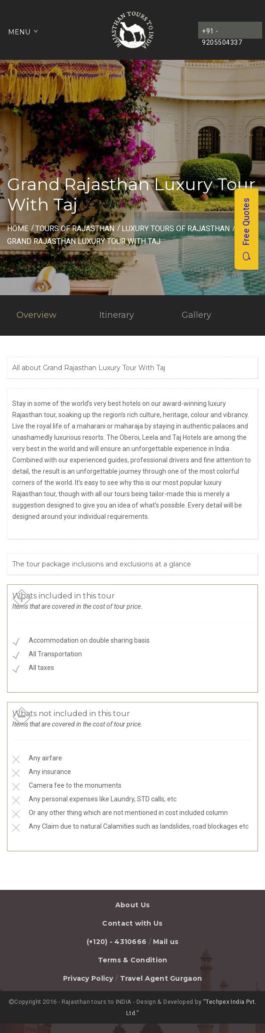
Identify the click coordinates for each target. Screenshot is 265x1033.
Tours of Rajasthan (74, 228)
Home (17, 228)
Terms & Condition (133, 960)
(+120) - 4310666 (116, 941)
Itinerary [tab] (116, 315)
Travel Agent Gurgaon (161, 978)
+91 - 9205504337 (222, 33)
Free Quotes (246, 229)
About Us (132, 905)
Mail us (165, 941)
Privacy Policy (88, 978)
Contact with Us (132, 923)
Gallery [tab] (196, 315)
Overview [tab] (36, 315)
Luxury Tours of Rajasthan (175, 228)
